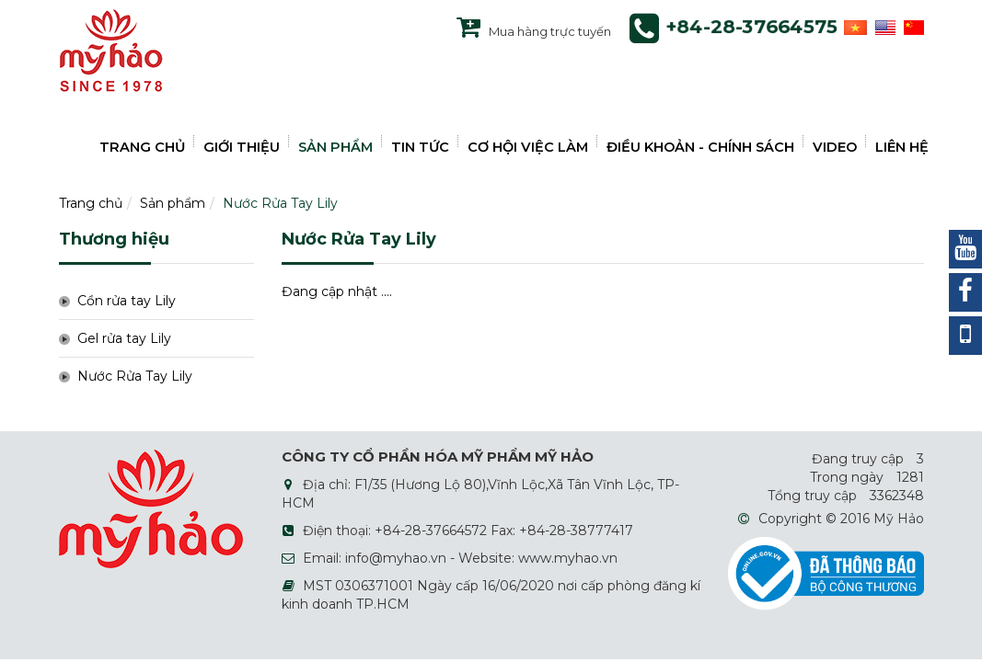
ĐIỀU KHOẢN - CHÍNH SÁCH (700, 147)
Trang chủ (90, 203)
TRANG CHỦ (142, 147)
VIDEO (835, 147)
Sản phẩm (172, 203)
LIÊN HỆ (902, 147)
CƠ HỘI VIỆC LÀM (528, 147)
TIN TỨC (420, 147)
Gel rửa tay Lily (124, 338)
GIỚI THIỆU (241, 147)
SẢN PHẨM (335, 147)
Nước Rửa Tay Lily (280, 203)
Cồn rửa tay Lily (126, 300)
